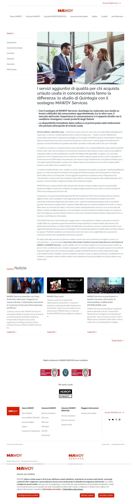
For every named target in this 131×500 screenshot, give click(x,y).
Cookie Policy (105, 444)
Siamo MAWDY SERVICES (31, 418)
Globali (24, 426)
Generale (10, 59)
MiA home (45, 418)
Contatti (104, 16)
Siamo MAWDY (16, 16)
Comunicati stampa (14, 48)
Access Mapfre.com (112, 3)
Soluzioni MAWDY (33, 16)
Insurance (10, 64)
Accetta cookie (106, 495)
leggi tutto (11, 332)
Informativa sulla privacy (73, 489)
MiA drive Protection (68, 420)
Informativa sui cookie (52, 489)
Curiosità (10, 53)
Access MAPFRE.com (114, 412)
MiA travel (45, 422)
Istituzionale (11, 69)
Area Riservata (117, 16)
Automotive (11, 43)
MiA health (45, 426)
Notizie (94, 16)
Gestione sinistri (66, 425)
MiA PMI (44, 431)
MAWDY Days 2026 (55, 296)
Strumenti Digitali (28, 422)
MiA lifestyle (46, 435)
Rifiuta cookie (87, 495)
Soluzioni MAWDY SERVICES (55, 16)
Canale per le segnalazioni (31, 431)
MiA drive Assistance (68, 416)
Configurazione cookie (118, 444)
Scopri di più (117, 341)
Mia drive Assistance (49, 413)
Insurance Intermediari (79, 16)
